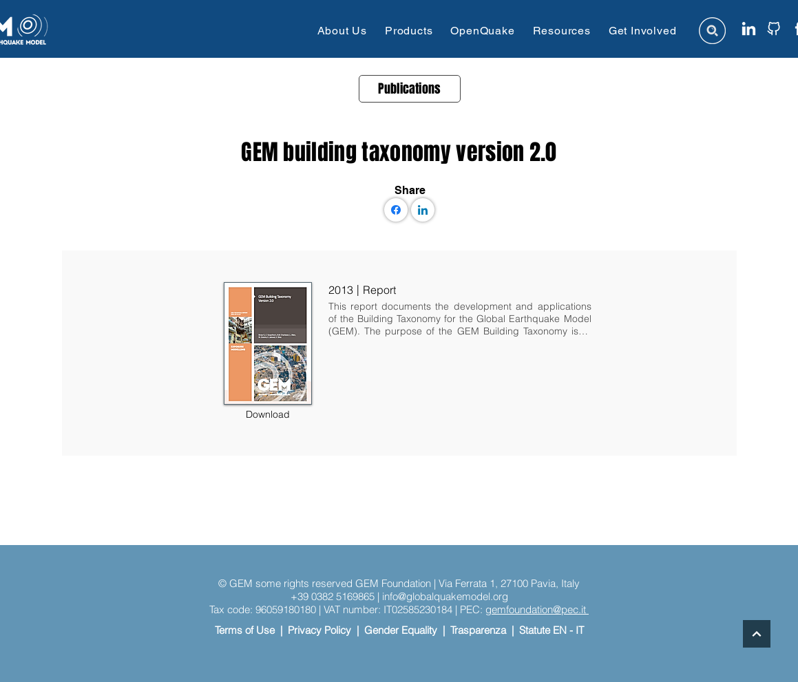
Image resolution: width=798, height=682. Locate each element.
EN (560, 630)
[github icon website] (774, 29)
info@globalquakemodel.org (445, 596)
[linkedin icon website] (749, 29)
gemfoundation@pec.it (537, 609)
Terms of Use (245, 630)
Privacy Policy (319, 630)
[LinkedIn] (422, 210)
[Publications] (410, 89)
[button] (342, 30)
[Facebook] (396, 210)
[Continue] (756, 634)
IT (580, 630)
